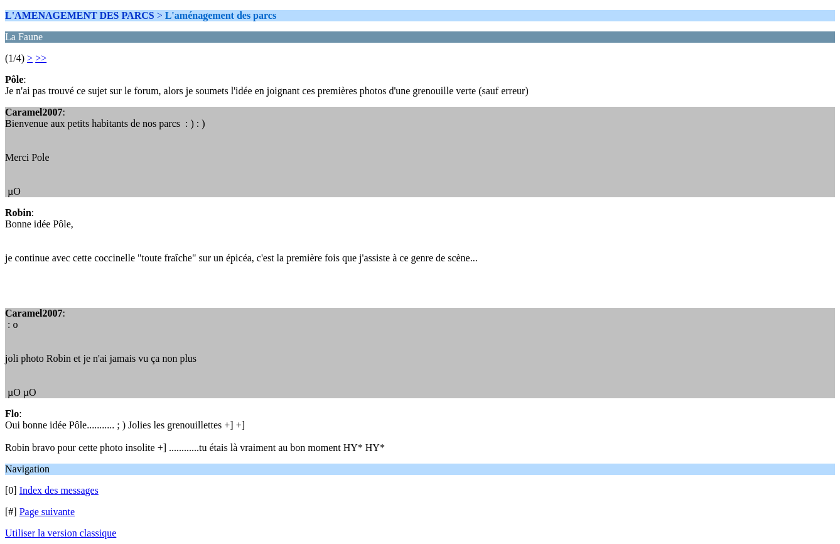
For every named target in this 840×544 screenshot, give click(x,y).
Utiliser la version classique (60, 533)
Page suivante (47, 511)
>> (40, 58)
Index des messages (59, 490)
